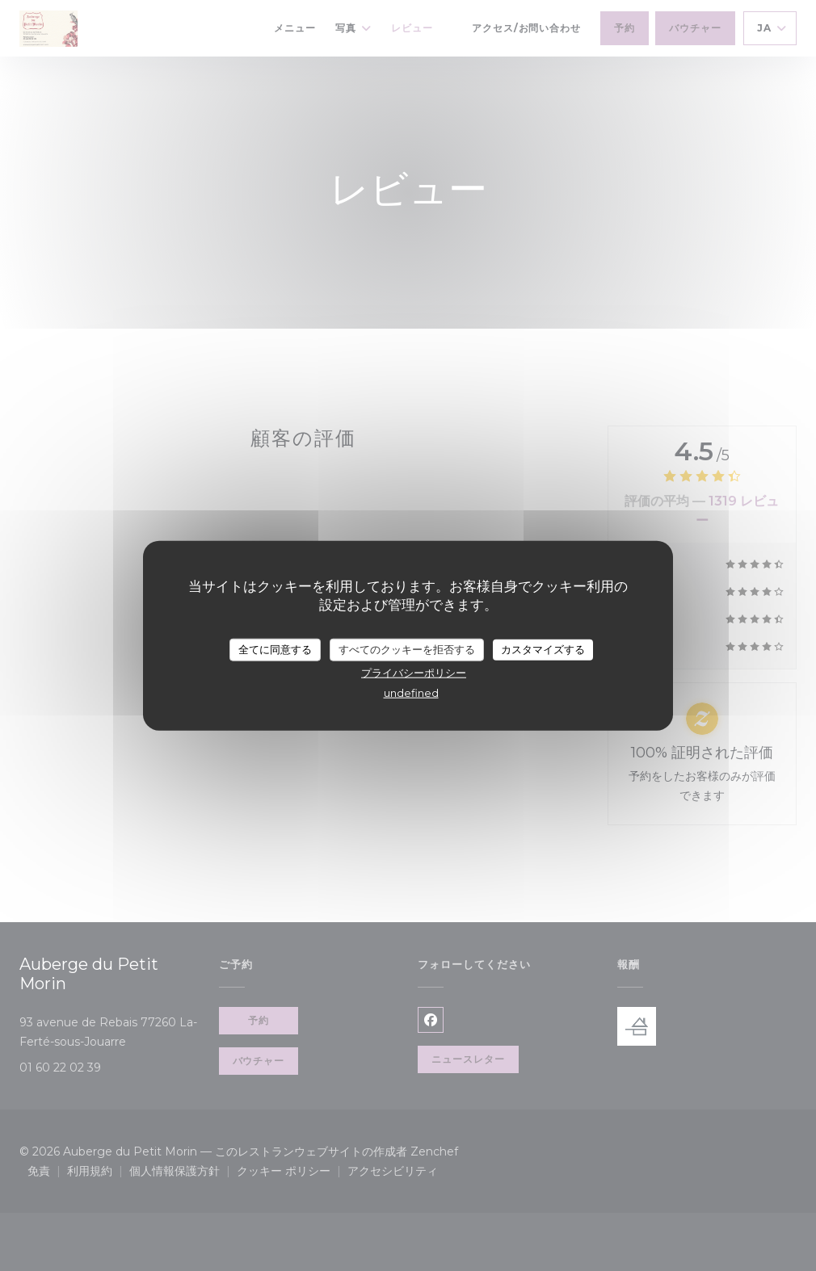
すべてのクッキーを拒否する (407, 649)
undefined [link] (411, 692)
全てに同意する (275, 649)
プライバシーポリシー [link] (413, 671)
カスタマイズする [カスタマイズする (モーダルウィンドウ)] (543, 649)
